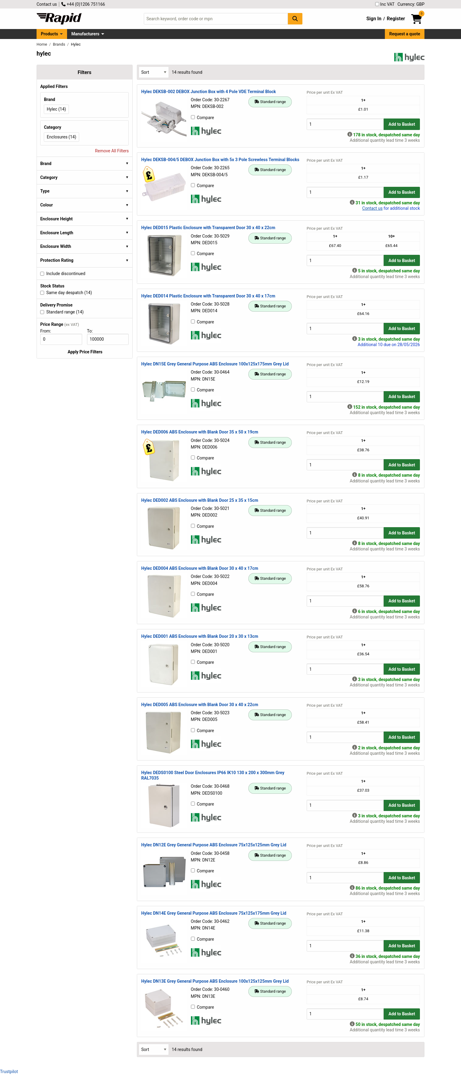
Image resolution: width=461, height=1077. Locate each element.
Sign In (374, 18)
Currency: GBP (411, 4)
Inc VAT (385, 4)
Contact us (47, 4)
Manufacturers (85, 33)
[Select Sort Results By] (154, 72)
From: (48, 331)
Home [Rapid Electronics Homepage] (42, 44)
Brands (59, 44)
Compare (202, 117)
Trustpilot (9, 1071)
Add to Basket (401, 124)
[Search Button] (295, 18)
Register (396, 18)
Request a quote (404, 33)
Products (49, 33)
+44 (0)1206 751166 (83, 4)
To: (92, 331)
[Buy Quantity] (345, 124)
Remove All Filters (112, 151)
